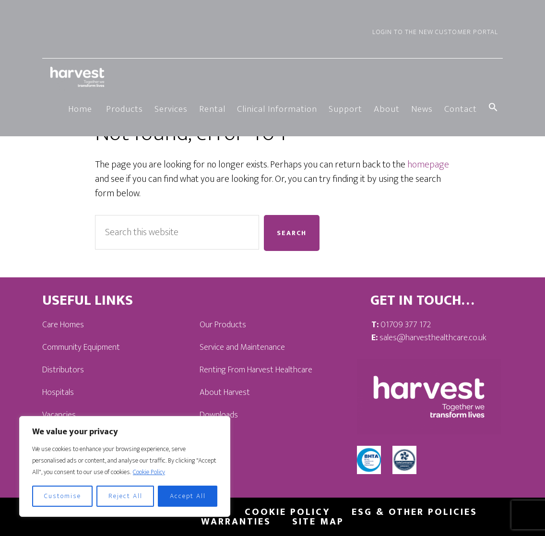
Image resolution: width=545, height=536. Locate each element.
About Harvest (225, 392)
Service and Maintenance (242, 347)
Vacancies (59, 415)
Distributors (63, 370)
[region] (124, 466)
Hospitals (58, 392)
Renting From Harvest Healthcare (256, 370)
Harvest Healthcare (78, 77)
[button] (493, 108)
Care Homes (63, 325)
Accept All (188, 495)
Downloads (219, 415)
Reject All (125, 495)
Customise (62, 495)
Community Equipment (81, 347)
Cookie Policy (149, 471)
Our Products (223, 325)
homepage (428, 164)
